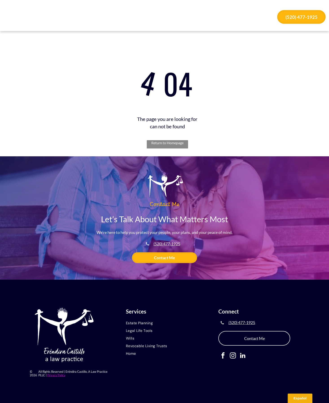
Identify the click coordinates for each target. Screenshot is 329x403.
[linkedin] (242, 356)
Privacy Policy (56, 375)
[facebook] (223, 356)
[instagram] (232, 356)
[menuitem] (111, 17)
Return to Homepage (167, 143)
